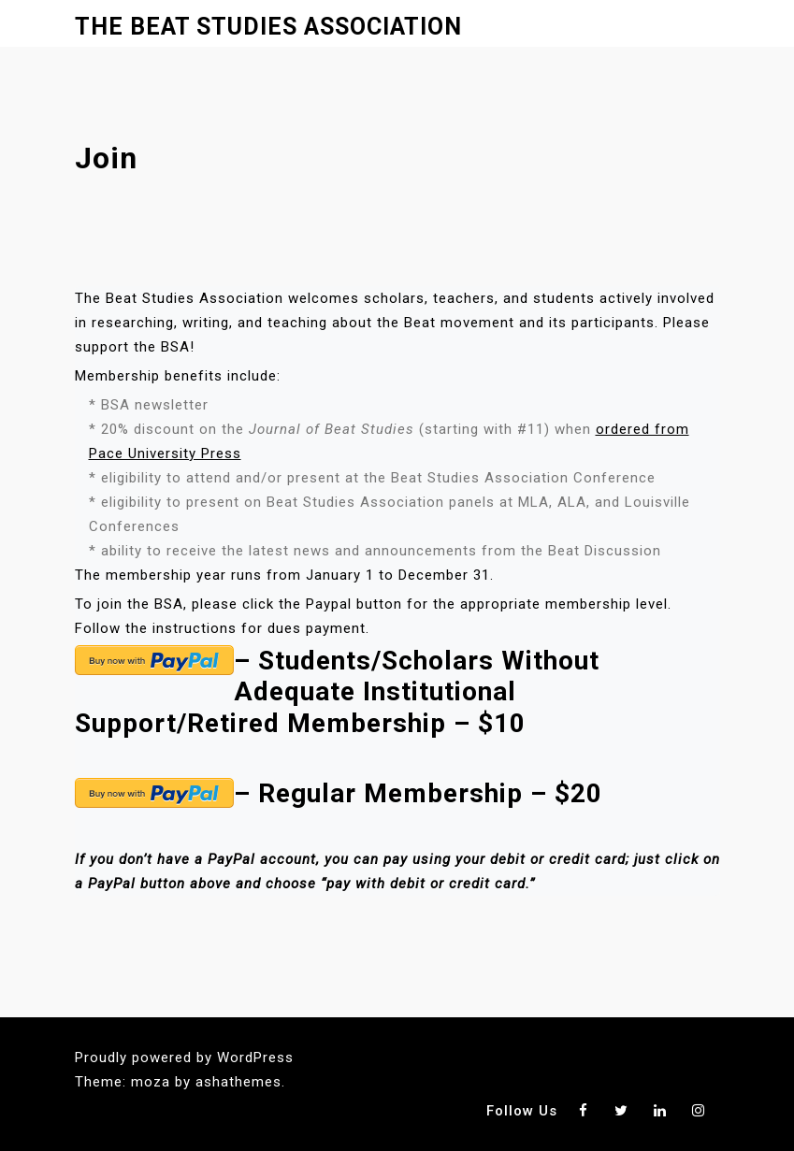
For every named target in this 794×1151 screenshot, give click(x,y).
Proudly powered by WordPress (184, 1057)
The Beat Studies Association (268, 26)
